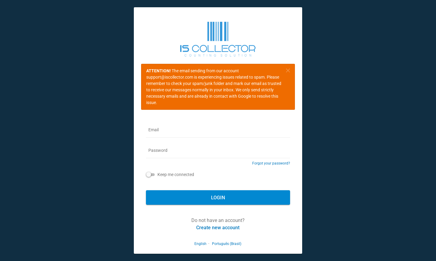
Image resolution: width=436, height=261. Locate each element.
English (200, 244)
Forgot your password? (271, 163)
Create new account (217, 227)
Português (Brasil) (226, 244)
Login (218, 198)
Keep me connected (175, 174)
